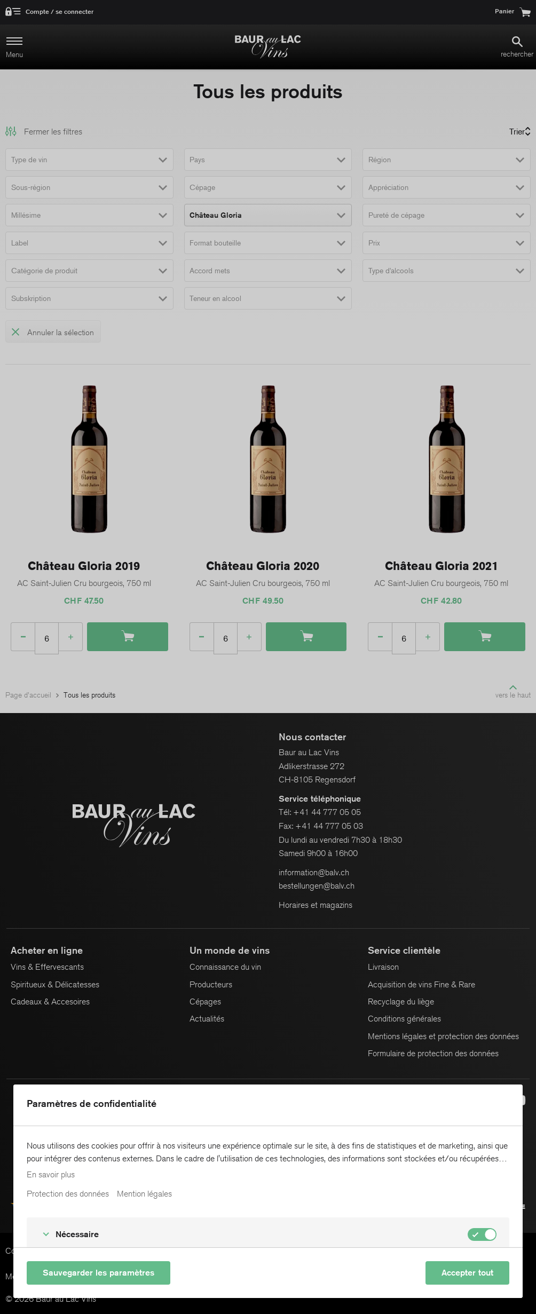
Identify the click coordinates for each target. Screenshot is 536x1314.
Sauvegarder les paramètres (98, 1273)
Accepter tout (467, 1273)
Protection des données (68, 1194)
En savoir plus (51, 1174)
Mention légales (144, 1194)
